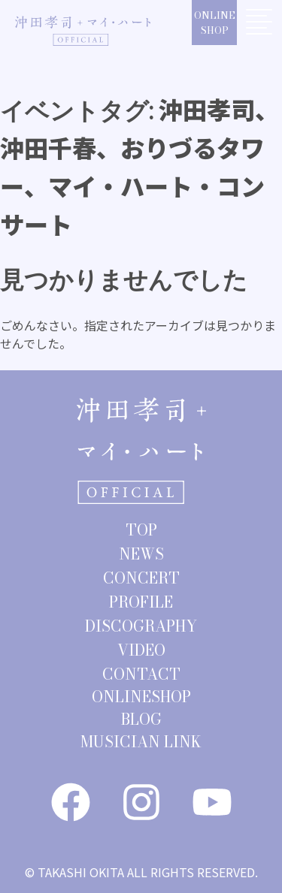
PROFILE (141, 602)
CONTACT (141, 674)
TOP (141, 530)
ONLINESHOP (214, 23)
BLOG (141, 719)
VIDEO (141, 650)
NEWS (141, 554)
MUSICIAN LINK (141, 741)
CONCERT (141, 578)
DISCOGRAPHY (141, 626)
